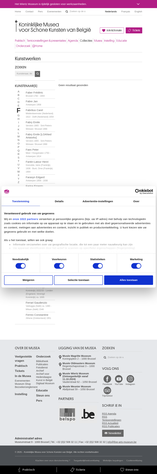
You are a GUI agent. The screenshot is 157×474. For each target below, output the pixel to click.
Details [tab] (59, 201)
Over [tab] (136, 201)
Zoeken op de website (66, 12)
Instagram (130, 384)
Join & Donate (114, 30)
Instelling (109, 40)
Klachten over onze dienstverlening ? (53, 460)
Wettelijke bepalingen (113, 460)
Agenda (73, 40)
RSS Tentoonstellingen (111, 418)
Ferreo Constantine (38, 316)
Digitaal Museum (45, 383)
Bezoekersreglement (26, 387)
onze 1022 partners (25, 218)
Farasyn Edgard (37, 179)
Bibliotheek (42, 361)
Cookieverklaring (134, 460)
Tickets (136, 30)
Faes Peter (38, 153)
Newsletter (114, 433)
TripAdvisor (107, 396)
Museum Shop (23, 383)
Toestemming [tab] (20, 201)
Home (18, 11)
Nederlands (111, 11)
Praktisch (20, 40)
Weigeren (28, 280)
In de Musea (23, 376)
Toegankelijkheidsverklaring (87, 460)
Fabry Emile (39, 125)
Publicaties (42, 364)
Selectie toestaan (78, 280)
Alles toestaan (128, 280)
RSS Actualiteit (110, 423)
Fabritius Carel (40, 113)
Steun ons (43, 395)
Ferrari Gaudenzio (39, 306)
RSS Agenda (109, 413)
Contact (29, 11)
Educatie (121, 40)
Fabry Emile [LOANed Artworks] (39, 139)
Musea (98, 40)
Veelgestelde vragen (23, 358)
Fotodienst (42, 367)
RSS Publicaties (111, 426)
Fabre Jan (33, 103)
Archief (40, 370)
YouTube (119, 384)
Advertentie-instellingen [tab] (97, 201)
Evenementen (54, 11)
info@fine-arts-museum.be (121, 442)
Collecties (86, 40)
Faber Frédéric (35, 94)
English (138, 11)
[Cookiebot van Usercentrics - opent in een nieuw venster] (137, 191)
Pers (40, 11)
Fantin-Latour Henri (39, 166)
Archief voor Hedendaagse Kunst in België (44, 377)
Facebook (107, 384)
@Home (37, 45)
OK (37, 74)
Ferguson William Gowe (40, 290)
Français (125, 11)
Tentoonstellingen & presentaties (46, 40)
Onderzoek (23, 45)
